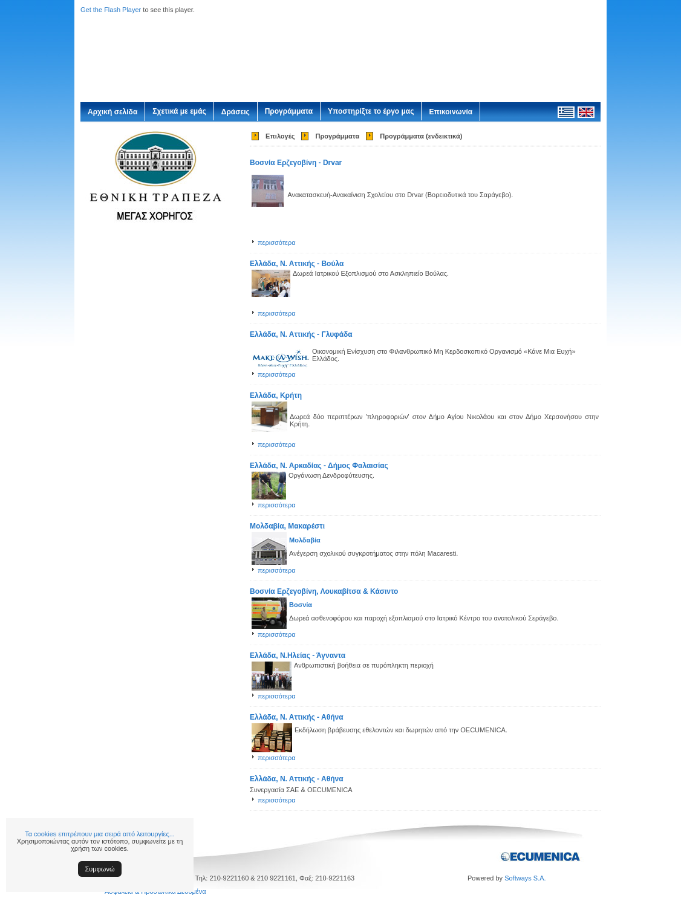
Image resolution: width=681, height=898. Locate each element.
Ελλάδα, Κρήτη (276, 395)
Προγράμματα (289, 111)
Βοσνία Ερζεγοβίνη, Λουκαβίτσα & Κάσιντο (324, 591)
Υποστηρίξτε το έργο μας (371, 111)
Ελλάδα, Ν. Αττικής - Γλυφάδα (301, 334)
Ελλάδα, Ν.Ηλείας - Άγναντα (297, 655)
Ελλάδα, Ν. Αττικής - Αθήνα (297, 717)
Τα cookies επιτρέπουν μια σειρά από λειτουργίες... (100, 834)
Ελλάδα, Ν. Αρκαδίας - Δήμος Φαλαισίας (319, 465)
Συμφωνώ (100, 869)
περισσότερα (277, 242)
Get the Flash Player (110, 9)
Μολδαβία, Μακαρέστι (287, 526)
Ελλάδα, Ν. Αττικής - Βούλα (297, 263)
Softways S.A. (525, 878)
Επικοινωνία (450, 112)
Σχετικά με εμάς (179, 111)
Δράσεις (235, 112)
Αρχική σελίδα (112, 112)
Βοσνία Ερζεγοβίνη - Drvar (296, 162)
